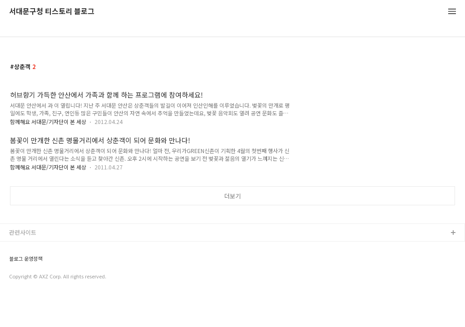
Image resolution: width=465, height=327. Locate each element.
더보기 (232, 196)
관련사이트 (22, 232)
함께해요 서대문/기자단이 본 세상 (48, 121)
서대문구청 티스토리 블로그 (51, 11)
